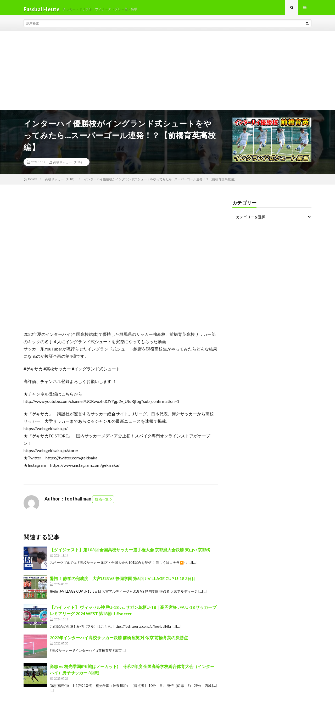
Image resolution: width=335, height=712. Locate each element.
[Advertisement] (167, 73)
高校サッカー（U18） (68, 165)
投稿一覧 (102, 502)
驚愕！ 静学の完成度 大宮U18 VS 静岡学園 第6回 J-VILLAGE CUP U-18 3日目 (123, 581)
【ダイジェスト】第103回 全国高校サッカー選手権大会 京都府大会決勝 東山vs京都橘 (130, 552)
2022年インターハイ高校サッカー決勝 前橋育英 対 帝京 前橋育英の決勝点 (119, 640)
